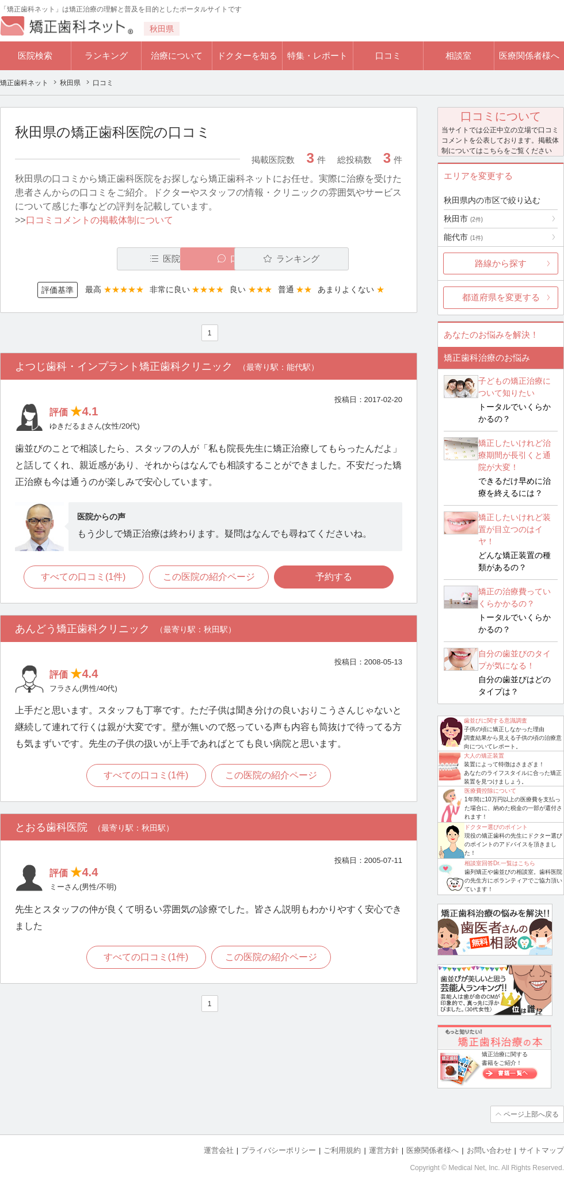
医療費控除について (490, 791)
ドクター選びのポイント (496, 827)
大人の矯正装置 (484, 755)
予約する (334, 577)
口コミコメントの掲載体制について (99, 220)
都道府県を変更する (501, 297)
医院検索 (35, 55)
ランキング (106, 55)
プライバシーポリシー (278, 1150)
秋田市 (463, 218)
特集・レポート (317, 55)
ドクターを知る (247, 55)
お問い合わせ (489, 1150)
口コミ (388, 55)
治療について (177, 55)
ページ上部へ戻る (531, 1114)
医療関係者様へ (529, 55)
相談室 (458, 55)
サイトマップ (541, 1150)
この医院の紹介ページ (209, 577)
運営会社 (219, 1150)
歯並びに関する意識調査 (495, 720)
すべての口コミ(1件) (83, 577)
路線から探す (501, 263)
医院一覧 (94, 258)
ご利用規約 (342, 1150)
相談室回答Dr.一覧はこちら (499, 863)
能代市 (463, 237)
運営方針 (384, 1150)
